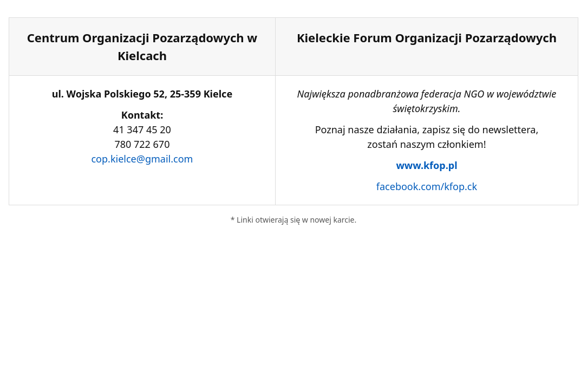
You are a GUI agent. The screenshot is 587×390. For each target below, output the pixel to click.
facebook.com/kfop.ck (426, 186)
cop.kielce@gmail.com (142, 158)
